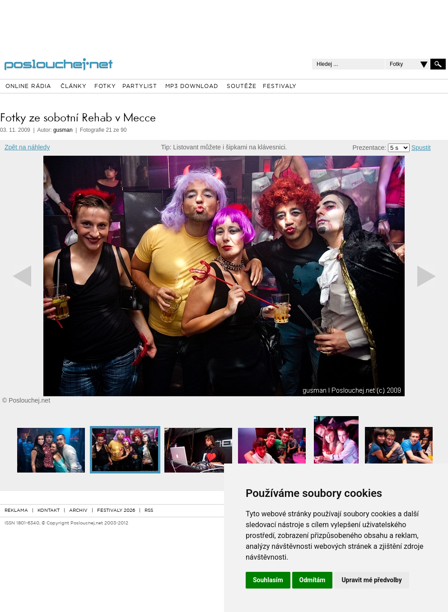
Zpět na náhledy (27, 147)
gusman (63, 130)
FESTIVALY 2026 (116, 510)
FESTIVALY (280, 87)
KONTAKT (48, 510)
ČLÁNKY (74, 87)
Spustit (421, 147)
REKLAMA (16, 510)
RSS (149, 510)
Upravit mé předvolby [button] (371, 580)
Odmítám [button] (312, 580)
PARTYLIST (139, 87)
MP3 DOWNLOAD (191, 87)
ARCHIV (78, 510)
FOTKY (105, 87)
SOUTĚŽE (242, 87)
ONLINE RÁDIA (28, 87)
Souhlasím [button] (268, 580)
